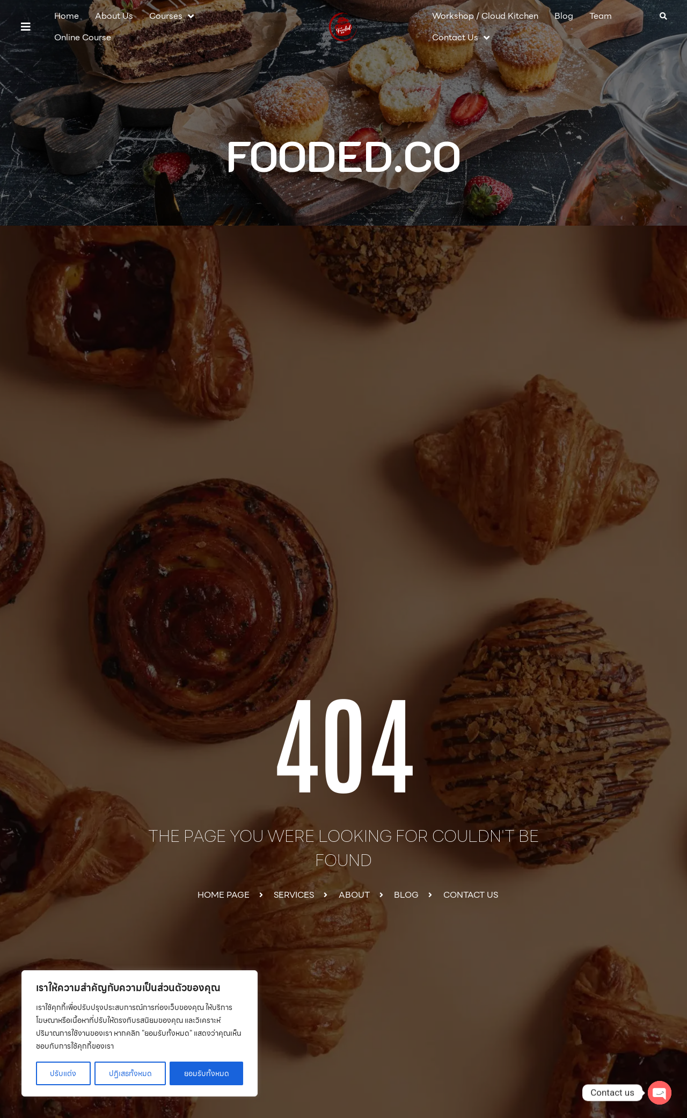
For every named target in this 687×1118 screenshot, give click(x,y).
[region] (139, 1034)
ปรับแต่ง (63, 1073)
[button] (26, 27)
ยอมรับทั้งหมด (206, 1073)
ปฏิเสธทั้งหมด (130, 1073)
